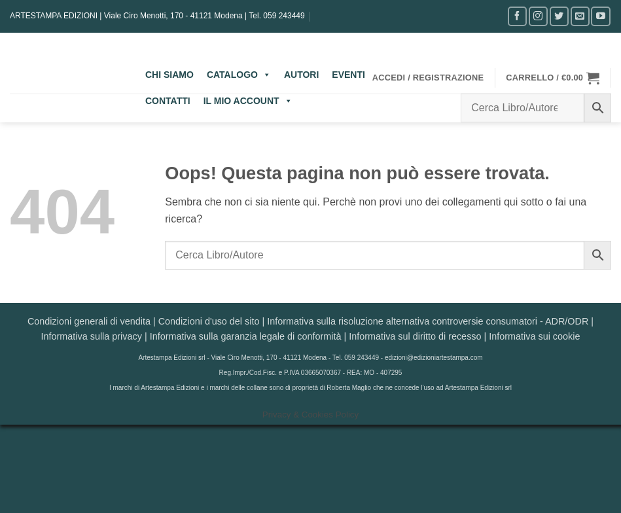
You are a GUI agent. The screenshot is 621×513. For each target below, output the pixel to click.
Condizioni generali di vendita (89, 321)
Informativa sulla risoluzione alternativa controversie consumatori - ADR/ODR (427, 321)
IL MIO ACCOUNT (248, 101)
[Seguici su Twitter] (559, 16)
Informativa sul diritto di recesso (415, 336)
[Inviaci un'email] (580, 16)
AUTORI (301, 74)
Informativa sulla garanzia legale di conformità (246, 336)
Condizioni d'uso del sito (209, 321)
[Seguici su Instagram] (538, 16)
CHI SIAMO (169, 74)
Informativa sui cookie (534, 336)
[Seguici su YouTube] (600, 16)
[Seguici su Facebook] (517, 16)
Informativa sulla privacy (91, 336)
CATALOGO (239, 75)
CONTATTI (167, 101)
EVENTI (348, 74)
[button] (428, 78)
